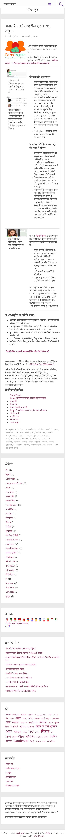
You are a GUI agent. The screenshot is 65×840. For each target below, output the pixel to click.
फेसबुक (8, 772)
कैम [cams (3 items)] (7, 718)
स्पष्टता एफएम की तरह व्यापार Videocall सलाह (24, 653)
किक (43, 439)
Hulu (8, 487)
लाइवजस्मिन (30, 429)
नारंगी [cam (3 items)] (50, 715)
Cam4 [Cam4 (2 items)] (56, 715)
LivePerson (11, 505)
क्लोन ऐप (9, 764)
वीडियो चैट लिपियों (12, 785)
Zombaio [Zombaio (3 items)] (51, 741)
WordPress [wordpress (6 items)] (20, 741)
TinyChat (10, 561)
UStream (10, 570)
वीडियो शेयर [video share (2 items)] (39, 737)
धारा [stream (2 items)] (52, 732)
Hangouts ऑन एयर (14, 483)
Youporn (10, 592)
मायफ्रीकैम (39, 429)
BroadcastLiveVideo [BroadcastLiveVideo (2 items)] (41, 715)
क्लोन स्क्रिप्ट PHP (13, 768)
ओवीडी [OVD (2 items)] (51, 722)
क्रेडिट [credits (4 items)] (30, 718)
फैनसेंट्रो (8, 436)
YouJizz (9, 583)
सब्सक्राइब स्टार (36, 445)
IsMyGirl (45, 436)
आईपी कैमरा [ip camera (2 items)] (56, 718)
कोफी (49, 439)
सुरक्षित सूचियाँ (11, 552)
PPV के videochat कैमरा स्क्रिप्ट (19, 677)
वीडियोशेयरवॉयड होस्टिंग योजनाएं (41, 364)
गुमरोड (22, 436)
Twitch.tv (10, 565)
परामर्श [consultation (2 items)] (24, 718)
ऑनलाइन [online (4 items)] (43, 722)
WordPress (15, 395)
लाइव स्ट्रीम (10, 496)
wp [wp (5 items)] (32, 741)
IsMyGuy (9, 439)
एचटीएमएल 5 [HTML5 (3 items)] (46, 718)
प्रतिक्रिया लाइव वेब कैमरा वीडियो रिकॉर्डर (21, 664)
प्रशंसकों (15, 436)
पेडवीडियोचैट (41, 236)
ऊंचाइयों (29, 436)
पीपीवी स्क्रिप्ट (11, 777)
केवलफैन (48, 429)
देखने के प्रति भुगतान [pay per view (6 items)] (46, 726)
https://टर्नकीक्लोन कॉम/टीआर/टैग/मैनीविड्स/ (28, 398)
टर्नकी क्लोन (10, 4)
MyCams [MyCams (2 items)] (24, 722)
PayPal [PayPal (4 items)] (14, 726)
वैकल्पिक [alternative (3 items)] (16, 715)
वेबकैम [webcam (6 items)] (53, 736)
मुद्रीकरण (9, 445)
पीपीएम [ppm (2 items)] (25, 732)
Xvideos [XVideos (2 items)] (38, 741)
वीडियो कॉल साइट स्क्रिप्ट (15, 669)
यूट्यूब (8, 596)
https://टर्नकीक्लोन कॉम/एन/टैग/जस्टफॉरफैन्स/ (28, 410)
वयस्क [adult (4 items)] (8, 714)
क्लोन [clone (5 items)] (18, 718)
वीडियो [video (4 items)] (21, 736)
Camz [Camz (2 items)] (12, 718)
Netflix (9, 513)
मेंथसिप (44, 442)
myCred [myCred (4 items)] (32, 722)
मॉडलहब (51, 442)
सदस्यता (37, 442)
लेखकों (27, 432)
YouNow (10, 587)
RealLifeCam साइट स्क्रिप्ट (17, 673)
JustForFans (35, 439)
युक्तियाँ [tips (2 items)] (14, 737)
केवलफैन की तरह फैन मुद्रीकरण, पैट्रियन (20, 648)
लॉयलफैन (17, 442)
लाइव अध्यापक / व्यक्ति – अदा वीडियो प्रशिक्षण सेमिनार (27, 686)
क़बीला (49, 445)
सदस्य (31, 442)
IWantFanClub (22, 439)
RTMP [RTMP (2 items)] (37, 732)
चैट (7, 470)
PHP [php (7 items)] (9, 732)
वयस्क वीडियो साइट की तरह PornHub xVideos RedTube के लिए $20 (32, 659)
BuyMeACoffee (38, 432)
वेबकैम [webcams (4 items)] (9, 741)
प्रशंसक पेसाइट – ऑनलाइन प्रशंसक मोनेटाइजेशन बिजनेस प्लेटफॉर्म (31, 62)
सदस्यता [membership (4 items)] (15, 722)
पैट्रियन (55, 429)
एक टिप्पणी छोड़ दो (12, 448)
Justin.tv (10, 492)
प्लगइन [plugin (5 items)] (17, 732)
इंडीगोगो (36, 436)
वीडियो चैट (9, 432)
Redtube (10, 544)
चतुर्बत (11, 429)
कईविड (24, 442)
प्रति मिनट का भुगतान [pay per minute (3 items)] (27, 727)
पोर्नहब (8, 526)
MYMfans (18, 445)
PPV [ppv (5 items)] (30, 732)
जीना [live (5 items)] (8, 722)
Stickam (10, 557)
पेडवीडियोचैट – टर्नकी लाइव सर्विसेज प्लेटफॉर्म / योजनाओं (27, 351)
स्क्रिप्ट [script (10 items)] (45, 731)
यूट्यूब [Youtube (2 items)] (43, 741)
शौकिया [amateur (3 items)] (23, 715)
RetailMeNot (12, 548)
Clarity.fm (19, 429)
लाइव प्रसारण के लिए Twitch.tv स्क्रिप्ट (21, 690)
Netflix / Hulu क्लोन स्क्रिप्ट (17, 682)
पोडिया (26, 445)
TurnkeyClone (31, 36)
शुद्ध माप (9, 531)
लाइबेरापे (9, 442)
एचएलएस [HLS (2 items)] (37, 718)
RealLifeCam (12, 539)
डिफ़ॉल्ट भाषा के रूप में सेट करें (17, 623)
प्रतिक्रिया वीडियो (12, 535)
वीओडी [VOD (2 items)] (46, 737)
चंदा (44, 445)
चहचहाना (9, 781)
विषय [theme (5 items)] (8, 736)
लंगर (21, 432)
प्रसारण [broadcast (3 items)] (30, 715)
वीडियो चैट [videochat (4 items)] (30, 736)
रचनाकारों (50, 432)
